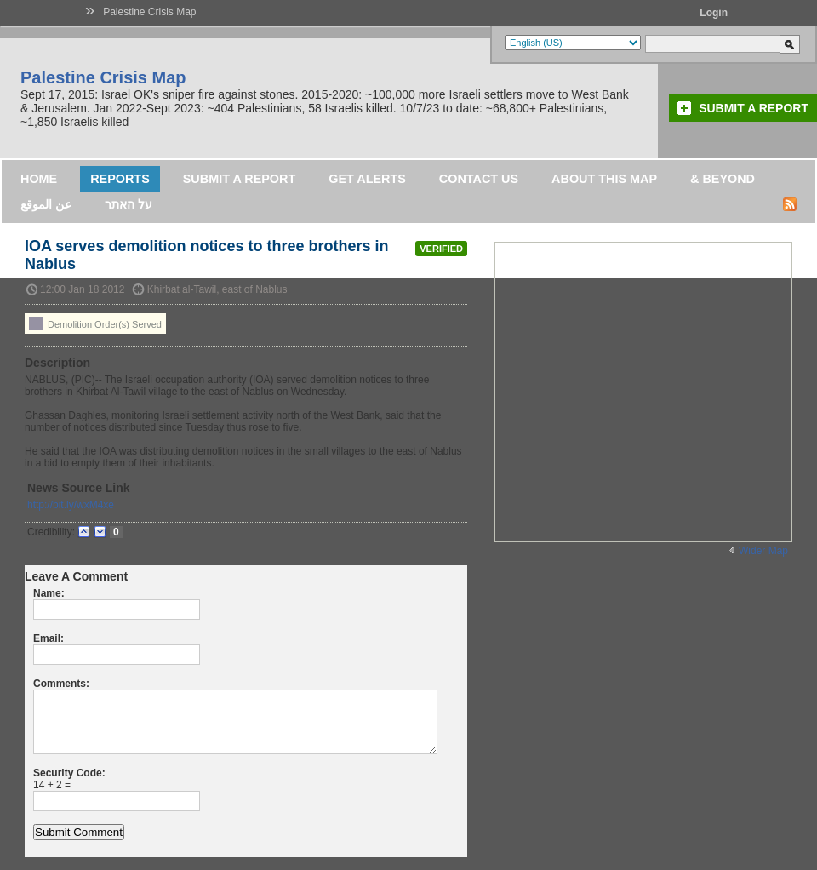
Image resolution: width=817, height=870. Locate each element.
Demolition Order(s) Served (95, 323)
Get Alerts (367, 179)
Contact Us (478, 179)
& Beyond (722, 179)
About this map (604, 179)
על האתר (128, 204)
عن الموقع (45, 204)
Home (38, 179)
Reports (120, 179)
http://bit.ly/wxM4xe (70, 505)
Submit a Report (753, 108)
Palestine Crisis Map (149, 12)
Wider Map (763, 551)
